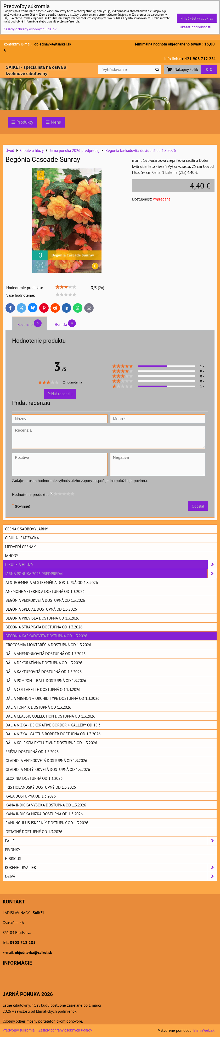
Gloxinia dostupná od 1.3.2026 (34, 778)
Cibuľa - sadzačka (22, 537)
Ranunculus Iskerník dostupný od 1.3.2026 (46, 822)
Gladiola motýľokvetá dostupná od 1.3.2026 (47, 769)
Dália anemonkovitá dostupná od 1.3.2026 (45, 653)
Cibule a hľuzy (111, 564)
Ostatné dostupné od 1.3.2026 (33, 831)
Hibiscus (13, 858)
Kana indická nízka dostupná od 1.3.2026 (44, 813)
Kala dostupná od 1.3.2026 (30, 796)
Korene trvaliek (111, 867)
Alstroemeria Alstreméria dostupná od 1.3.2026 (51, 582)
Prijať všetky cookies (196, 18)
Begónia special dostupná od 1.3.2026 (41, 609)
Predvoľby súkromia (19, 1030)
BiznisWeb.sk (204, 1030)
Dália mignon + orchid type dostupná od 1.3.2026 (52, 698)
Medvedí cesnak (20, 546)
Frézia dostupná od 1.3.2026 (32, 751)
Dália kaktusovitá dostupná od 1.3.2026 (43, 671)
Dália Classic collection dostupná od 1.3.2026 (50, 716)
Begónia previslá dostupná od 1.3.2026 (42, 618)
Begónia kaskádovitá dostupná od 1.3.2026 (46, 635)
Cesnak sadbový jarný (26, 528)
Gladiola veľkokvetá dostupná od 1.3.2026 (46, 760)
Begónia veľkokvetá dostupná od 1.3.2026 (45, 600)
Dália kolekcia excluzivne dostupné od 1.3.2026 (51, 742)
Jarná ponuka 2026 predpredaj (111, 573)
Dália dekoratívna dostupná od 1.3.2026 (43, 662)
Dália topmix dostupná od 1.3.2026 (38, 707)
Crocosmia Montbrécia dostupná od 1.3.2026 (48, 644)
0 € (209, 69)
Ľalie (111, 841)
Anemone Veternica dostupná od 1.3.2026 (44, 591)
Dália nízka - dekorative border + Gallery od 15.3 (52, 724)
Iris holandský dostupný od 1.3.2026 (40, 787)
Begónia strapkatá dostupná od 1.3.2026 (43, 626)
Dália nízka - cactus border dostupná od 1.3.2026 (52, 733)
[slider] (65, 287)
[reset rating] (51, 493)
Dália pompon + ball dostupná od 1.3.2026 (45, 680)
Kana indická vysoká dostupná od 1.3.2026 (45, 804)
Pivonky (12, 849)
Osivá (111, 876)
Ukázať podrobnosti (195, 27)
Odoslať (198, 506)
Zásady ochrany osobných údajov (65, 1030)
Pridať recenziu (60, 393)
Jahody (11, 555)
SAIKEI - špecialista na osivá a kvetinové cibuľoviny (36, 70)
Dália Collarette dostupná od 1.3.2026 (42, 689)
